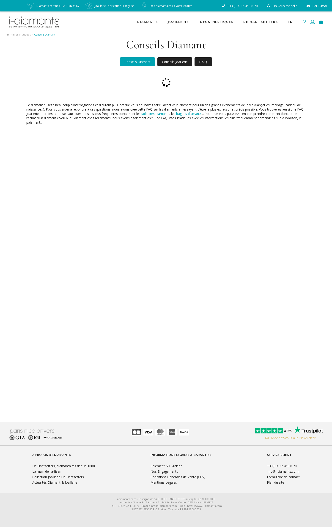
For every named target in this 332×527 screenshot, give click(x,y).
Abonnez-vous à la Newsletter (289, 438)
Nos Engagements (164, 471)
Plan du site (275, 482)
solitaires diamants (155, 113)
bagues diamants (189, 113)
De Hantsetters (260, 21)
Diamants (147, 21)
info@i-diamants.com (283, 471)
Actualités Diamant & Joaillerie (54, 482)
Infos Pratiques (216, 21)
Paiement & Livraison (166, 466)
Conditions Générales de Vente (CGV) (178, 477)
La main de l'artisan (46, 471)
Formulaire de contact (283, 477)
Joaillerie (178, 21)
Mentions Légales (164, 482)
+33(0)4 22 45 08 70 (282, 466)
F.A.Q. (203, 62)
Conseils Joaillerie (175, 62)
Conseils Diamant (137, 62)
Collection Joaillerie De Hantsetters (58, 477)
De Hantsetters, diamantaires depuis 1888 (63, 466)
